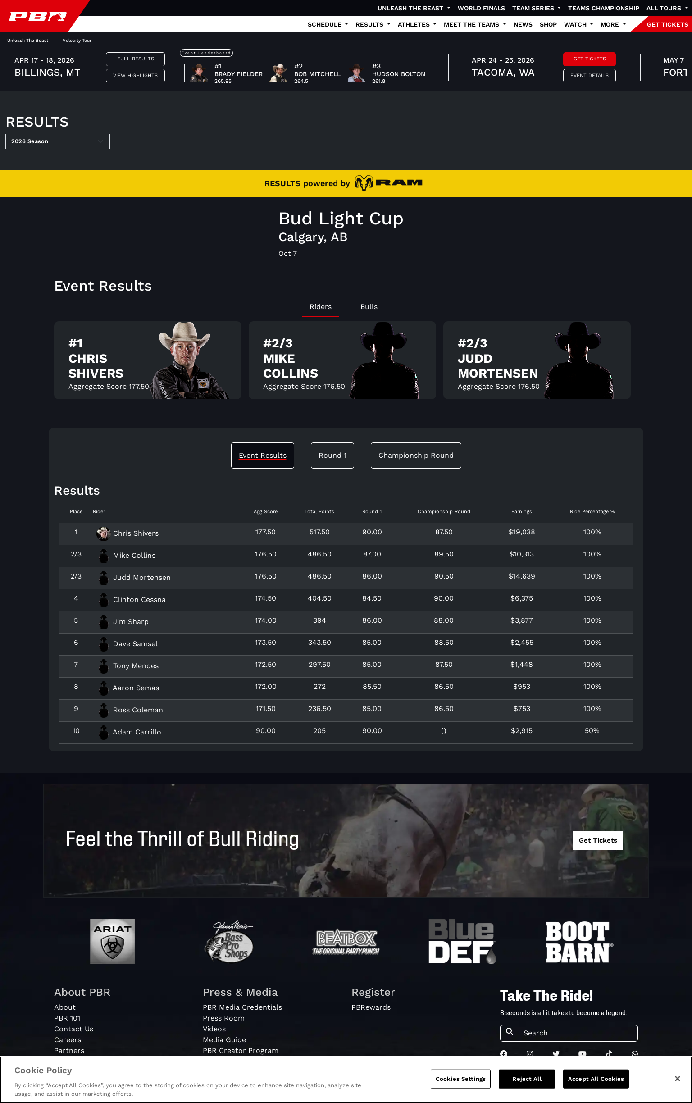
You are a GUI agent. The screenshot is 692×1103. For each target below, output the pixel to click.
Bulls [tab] (369, 306)
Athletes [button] (415, 24)
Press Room (224, 1018)
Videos (214, 1029)
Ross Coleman (129, 710)
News (523, 24)
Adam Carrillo (128, 732)
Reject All (526, 1079)
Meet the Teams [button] (472, 24)
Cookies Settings (461, 1079)
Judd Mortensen (133, 577)
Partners (69, 1050)
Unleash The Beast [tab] (27, 40)
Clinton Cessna (131, 599)
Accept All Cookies (596, 1079)
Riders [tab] (321, 306)
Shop (548, 24)
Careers (67, 1039)
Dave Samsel (127, 643)
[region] (346, 1079)
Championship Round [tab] (416, 455)
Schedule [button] (325, 24)
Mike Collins (125, 555)
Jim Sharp (122, 621)
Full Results (135, 59)
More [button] (611, 24)
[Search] (577, 1033)
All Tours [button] (664, 8)
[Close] (677, 1079)
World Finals (481, 8)
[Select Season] (57, 141)
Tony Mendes (127, 665)
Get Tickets (590, 59)
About (65, 1007)
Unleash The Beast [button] (411, 8)
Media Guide (224, 1039)
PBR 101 (67, 1018)
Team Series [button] (534, 8)
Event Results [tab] (263, 455)
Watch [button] (576, 24)
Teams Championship (603, 8)
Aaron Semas (127, 688)
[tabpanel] (346, 363)
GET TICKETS (667, 24)
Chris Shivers (127, 533)
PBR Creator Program (240, 1050)
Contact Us (73, 1029)
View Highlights (135, 75)
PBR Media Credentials (242, 1007)
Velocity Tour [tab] (77, 40)
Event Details (589, 75)
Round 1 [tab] (332, 455)
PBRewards (371, 1007)
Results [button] (370, 24)
